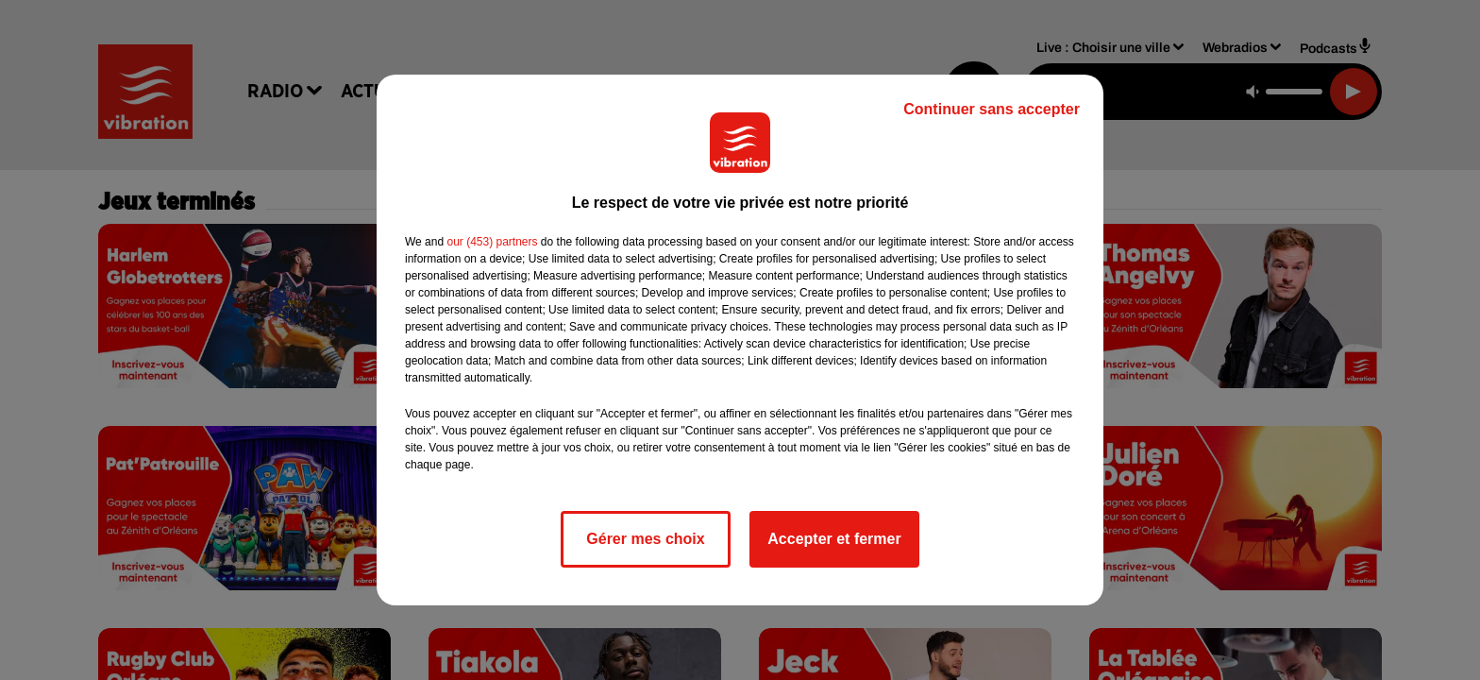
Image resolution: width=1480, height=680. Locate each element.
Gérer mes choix (645, 539)
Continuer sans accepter (991, 109)
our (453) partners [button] (491, 241)
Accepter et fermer (833, 539)
